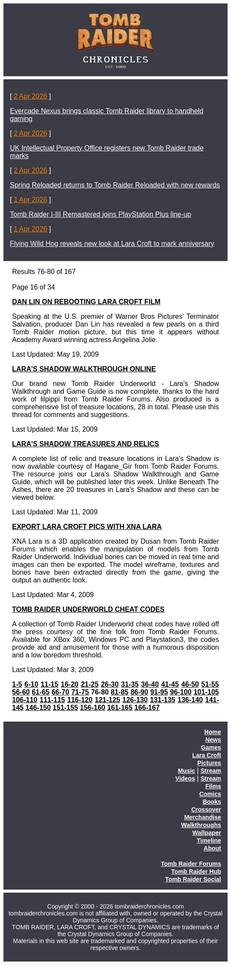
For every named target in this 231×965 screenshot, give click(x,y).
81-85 (119, 692)
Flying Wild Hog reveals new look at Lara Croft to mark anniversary (112, 243)
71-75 (80, 692)
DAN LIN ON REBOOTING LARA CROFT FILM (86, 301)
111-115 (52, 700)
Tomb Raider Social (193, 879)
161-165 (120, 707)
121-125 (107, 700)
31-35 (130, 684)
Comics (210, 794)
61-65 (41, 692)
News (213, 739)
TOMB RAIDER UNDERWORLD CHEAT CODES (88, 609)
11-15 (49, 684)
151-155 (65, 707)
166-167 (147, 707)
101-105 (206, 692)
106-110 (24, 700)
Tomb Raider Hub (196, 871)
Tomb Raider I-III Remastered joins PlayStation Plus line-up (100, 214)
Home (212, 731)
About (212, 848)
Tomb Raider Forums (191, 863)
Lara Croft (206, 755)
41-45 (170, 684)
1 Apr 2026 (30, 199)
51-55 (210, 684)
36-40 (150, 684)
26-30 (110, 684)
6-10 (31, 684)
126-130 (135, 700)
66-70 (60, 692)
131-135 (162, 700)
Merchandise (202, 817)
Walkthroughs (201, 825)
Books (212, 801)
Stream (211, 770)
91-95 (159, 692)
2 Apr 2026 (30, 96)
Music (186, 770)
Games (211, 747)
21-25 (90, 684)
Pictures (209, 763)
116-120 (80, 700)
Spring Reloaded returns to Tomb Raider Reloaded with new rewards (115, 185)
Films (213, 786)
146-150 (38, 707)
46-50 (190, 684)
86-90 (139, 692)
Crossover (206, 809)
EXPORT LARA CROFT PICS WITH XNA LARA (87, 526)
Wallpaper (207, 832)
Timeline (209, 840)
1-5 (17, 684)
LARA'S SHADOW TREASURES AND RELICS (85, 444)
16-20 (69, 684)
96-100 (181, 692)
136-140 (190, 700)
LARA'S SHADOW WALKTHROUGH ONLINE (84, 369)
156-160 (93, 707)
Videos (185, 778)
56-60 (21, 692)
